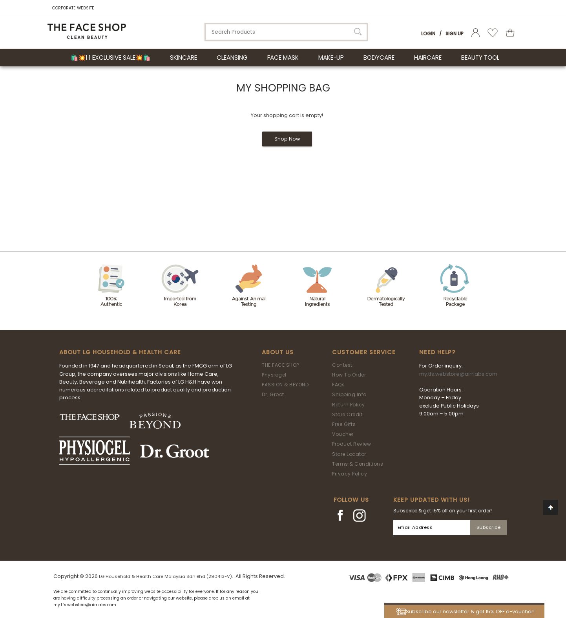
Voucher (343, 434)
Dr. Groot (273, 394)
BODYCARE (378, 57)
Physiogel (274, 374)
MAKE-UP (331, 57)
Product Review (351, 444)
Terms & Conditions (357, 464)
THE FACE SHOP (280, 365)
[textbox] (286, 32)
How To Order (349, 374)
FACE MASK (283, 57)
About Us (278, 352)
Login (428, 33)
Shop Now (287, 138)
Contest (342, 365)
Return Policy (348, 404)
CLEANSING (232, 57)
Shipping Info (349, 394)
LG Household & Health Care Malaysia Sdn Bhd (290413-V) (165, 576)
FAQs (338, 384)
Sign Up (454, 33)
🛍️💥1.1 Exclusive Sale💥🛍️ (110, 57)
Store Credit (347, 414)
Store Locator (349, 454)
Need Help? (437, 352)
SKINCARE (183, 57)
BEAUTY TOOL (480, 57)
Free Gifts (344, 424)
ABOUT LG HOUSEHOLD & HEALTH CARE (120, 352)
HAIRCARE (428, 57)
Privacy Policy (349, 473)
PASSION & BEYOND (285, 384)
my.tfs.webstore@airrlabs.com (458, 374)
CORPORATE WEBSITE (73, 8)
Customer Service (364, 352)
